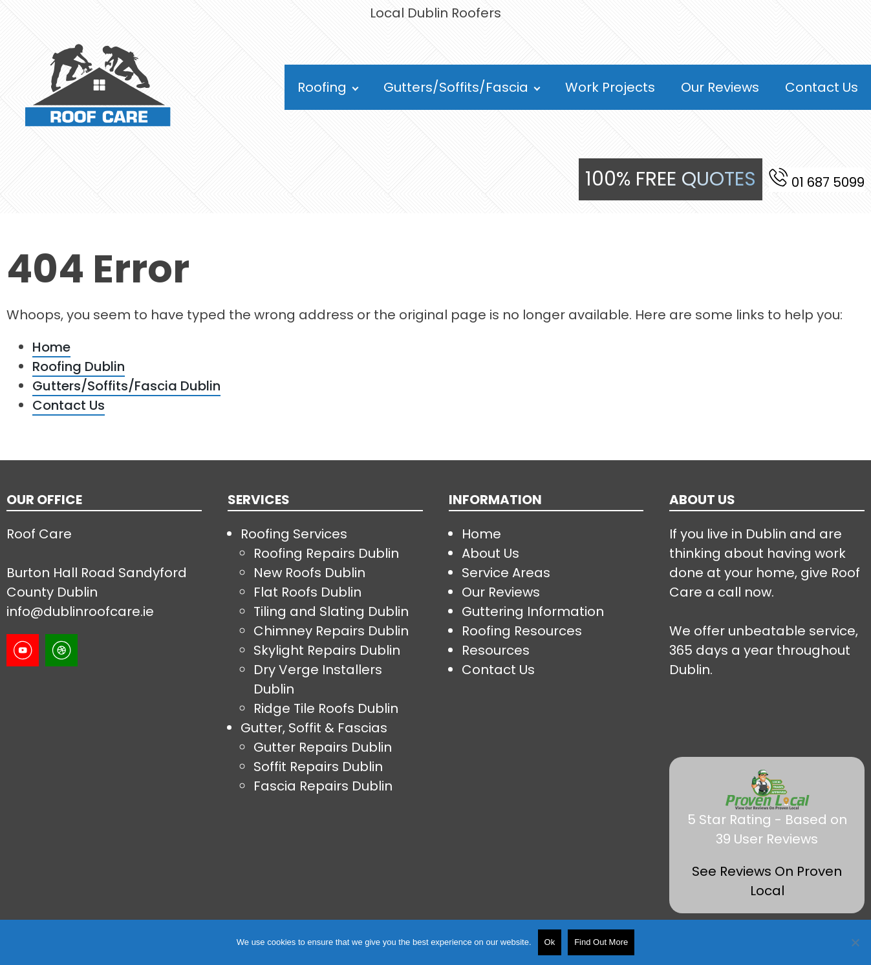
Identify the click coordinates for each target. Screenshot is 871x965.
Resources (496, 650)
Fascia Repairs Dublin (322, 786)
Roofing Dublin (78, 366)
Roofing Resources (522, 631)
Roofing (322, 87)
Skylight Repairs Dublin (326, 650)
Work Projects (610, 87)
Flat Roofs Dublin (307, 592)
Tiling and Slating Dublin (331, 611)
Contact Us (821, 87)
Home (51, 347)
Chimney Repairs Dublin (331, 631)
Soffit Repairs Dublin (318, 767)
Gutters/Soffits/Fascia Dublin (126, 386)
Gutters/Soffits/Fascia (455, 87)
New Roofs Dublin (309, 573)
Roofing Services (294, 534)
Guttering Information (533, 611)
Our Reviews (720, 87)
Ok (549, 942)
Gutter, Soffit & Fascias (314, 728)
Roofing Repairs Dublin (326, 553)
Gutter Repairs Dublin (322, 747)
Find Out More (601, 942)
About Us (490, 553)
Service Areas (506, 573)
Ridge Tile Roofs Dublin (325, 708)
